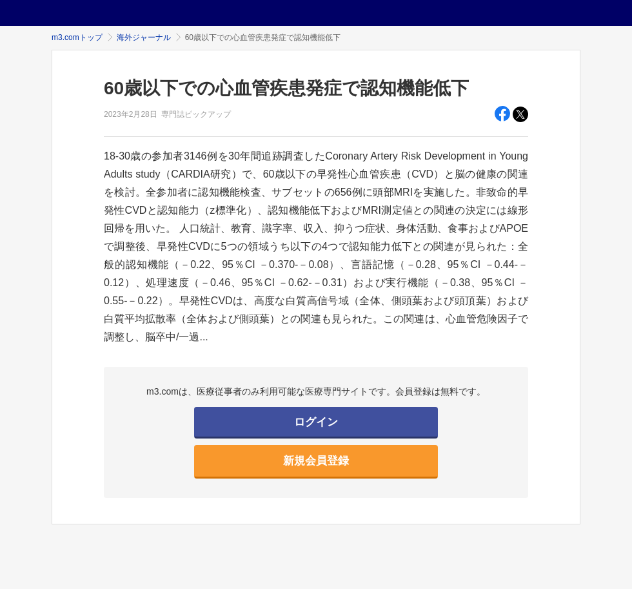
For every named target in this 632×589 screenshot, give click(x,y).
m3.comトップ (77, 37)
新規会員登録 (316, 461)
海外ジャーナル (144, 37)
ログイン (316, 422)
